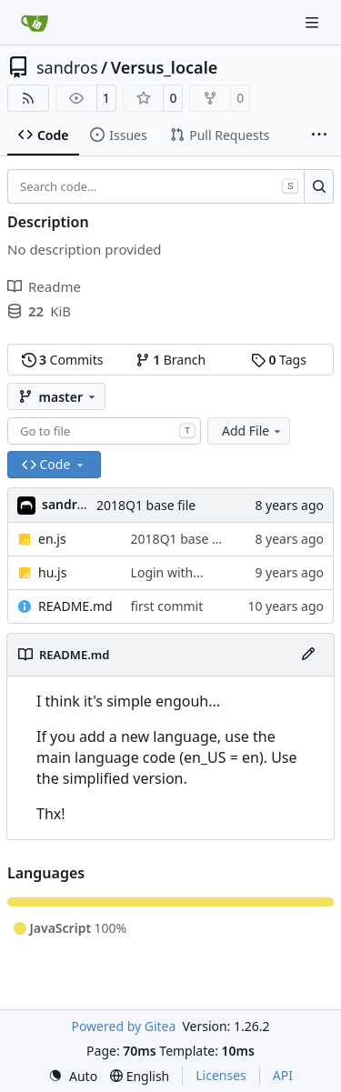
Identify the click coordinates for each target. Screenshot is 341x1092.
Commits (63, 359)
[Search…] (319, 186)
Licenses (221, 1075)
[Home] (34, 22)
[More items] (319, 135)
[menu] (72, 1076)
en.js (52, 538)
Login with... (167, 572)
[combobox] (104, 431)
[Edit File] (308, 654)
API (283, 1075)
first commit (167, 606)
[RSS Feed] (28, 98)
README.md (75, 606)
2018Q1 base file (146, 505)
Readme (44, 286)
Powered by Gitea (123, 1026)
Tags (278, 359)
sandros (67, 67)
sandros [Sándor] (66, 504)
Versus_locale (164, 67)
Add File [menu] (253, 430)
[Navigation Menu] (314, 22)
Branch (170, 359)
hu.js (52, 572)
